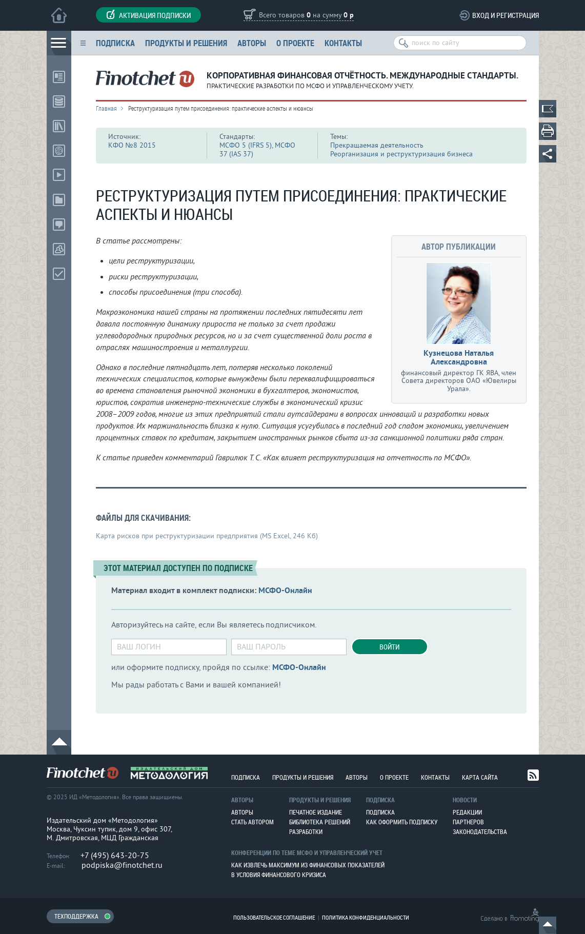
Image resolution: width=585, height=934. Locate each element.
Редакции (467, 812)
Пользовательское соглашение (274, 917)
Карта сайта (480, 777)
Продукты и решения (186, 42)
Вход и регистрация (505, 15)
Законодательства (480, 831)
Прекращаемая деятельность (376, 145)
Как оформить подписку (401, 822)
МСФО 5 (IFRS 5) (245, 145)
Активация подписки (148, 15)
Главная (106, 108)
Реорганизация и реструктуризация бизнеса (401, 154)
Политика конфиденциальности (365, 917)
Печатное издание (315, 812)
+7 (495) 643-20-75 (114, 855)
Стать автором (252, 822)
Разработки (305, 831)
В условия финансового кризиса (278, 874)
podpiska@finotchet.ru (122, 865)
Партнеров (468, 822)
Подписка (115, 42)
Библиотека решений (319, 822)
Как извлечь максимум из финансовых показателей (308, 865)
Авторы (251, 42)
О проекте (295, 42)
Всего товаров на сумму (306, 15)
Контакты (343, 42)
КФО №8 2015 (132, 145)
